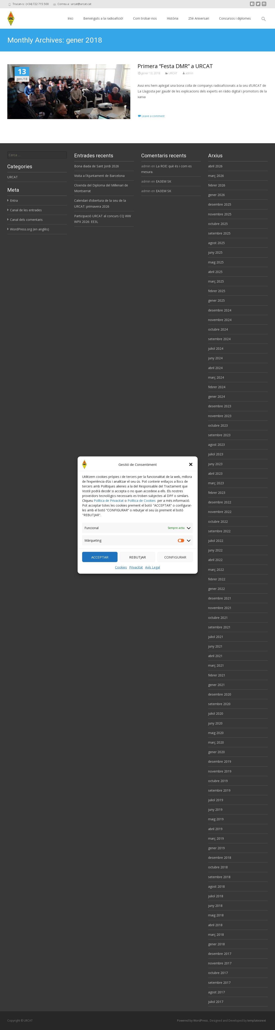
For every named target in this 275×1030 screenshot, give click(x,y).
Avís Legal (152, 575)
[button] (191, 472)
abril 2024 (215, 368)
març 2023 (216, 483)
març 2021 (216, 665)
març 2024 (216, 377)
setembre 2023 (219, 435)
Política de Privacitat (109, 508)
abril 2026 (215, 166)
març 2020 (216, 742)
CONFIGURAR (175, 564)
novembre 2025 (219, 214)
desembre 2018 (219, 857)
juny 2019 (215, 809)
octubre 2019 (218, 781)
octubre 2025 (218, 224)
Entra (14, 200)
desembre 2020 (219, 694)
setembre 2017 (219, 982)
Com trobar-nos (145, 18)
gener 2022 (216, 588)
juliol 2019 (215, 800)
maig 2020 (216, 733)
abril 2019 (215, 829)
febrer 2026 (216, 185)
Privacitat (136, 575)
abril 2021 (215, 656)
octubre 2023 (218, 425)
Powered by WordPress (192, 1020)
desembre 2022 (219, 502)
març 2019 (216, 838)
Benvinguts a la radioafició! (103, 18)
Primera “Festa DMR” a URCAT (175, 66)
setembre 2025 (219, 233)
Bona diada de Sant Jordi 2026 (96, 166)
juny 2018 (215, 905)
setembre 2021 (219, 627)
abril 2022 (215, 560)
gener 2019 (216, 848)
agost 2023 (216, 444)
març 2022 (216, 569)
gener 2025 (216, 300)
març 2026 (216, 175)
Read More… (148, 105)
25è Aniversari (198, 18)
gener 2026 (216, 195)
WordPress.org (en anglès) (29, 229)
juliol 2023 (215, 454)
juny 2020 (215, 723)
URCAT (172, 73)
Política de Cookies (142, 508)
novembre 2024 (219, 320)
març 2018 (216, 934)
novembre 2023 (219, 416)
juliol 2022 (215, 540)
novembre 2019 (219, 771)
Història (172, 18)
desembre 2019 (219, 761)
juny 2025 (215, 252)
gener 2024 (216, 396)
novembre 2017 (219, 963)
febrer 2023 (216, 492)
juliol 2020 (215, 713)
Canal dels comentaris (26, 219)
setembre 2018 (219, 877)
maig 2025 (216, 262)
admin (189, 73)
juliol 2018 (215, 896)
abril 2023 (215, 473)
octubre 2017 (218, 973)
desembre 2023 (219, 406)
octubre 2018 (218, 867)
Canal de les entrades (26, 210)
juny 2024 (215, 358)
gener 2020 (216, 752)
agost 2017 (216, 992)
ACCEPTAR (99, 564)
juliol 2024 (215, 348)
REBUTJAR (137, 564)
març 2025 (216, 281)
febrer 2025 (216, 291)
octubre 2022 (218, 521)
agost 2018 (216, 886)
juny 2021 (215, 646)
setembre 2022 (219, 531)
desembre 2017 (219, 953)
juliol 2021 (215, 637)
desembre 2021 (219, 598)
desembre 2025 (219, 204)
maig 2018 (216, 915)
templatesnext (256, 1020)
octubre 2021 (218, 617)
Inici (70, 18)
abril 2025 (215, 272)
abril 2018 (215, 925)
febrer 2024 (216, 387)
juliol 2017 (215, 1001)
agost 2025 (216, 243)
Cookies (121, 575)
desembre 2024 (219, 310)
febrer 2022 (216, 579)
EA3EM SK (163, 181)
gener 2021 (216, 685)
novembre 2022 (219, 512)
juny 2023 (215, 464)
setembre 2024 (219, 339)
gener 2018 (216, 944)
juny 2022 (215, 550)
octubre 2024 (218, 329)
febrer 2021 (216, 675)
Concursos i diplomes (235, 18)
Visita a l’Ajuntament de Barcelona (99, 175)
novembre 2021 (219, 608)
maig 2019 (216, 819)
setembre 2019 (219, 790)
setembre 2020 (219, 704)
